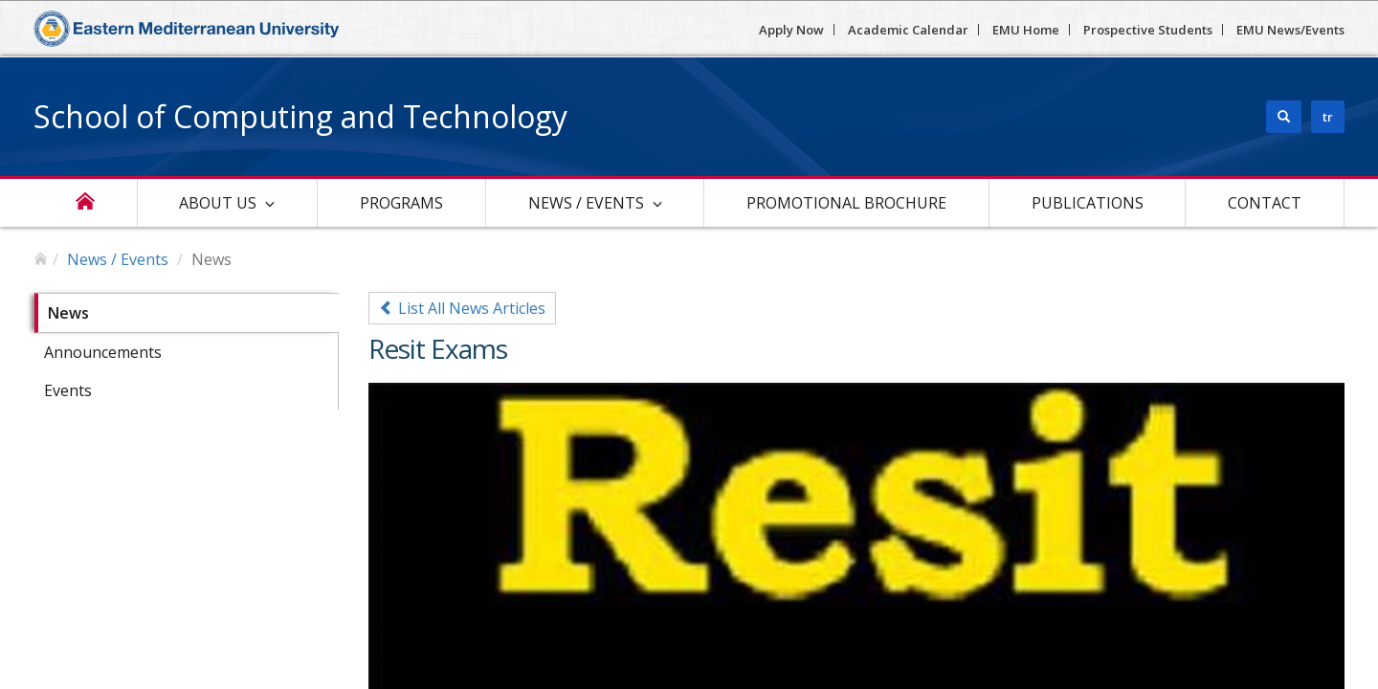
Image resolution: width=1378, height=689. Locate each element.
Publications (1088, 202)
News (68, 312)
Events (68, 390)
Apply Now (791, 29)
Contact (1264, 202)
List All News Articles (462, 308)
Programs (401, 202)
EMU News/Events (1290, 29)
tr (1327, 116)
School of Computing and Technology (300, 116)
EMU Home (1025, 29)
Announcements (103, 352)
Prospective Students (1147, 29)
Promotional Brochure (846, 202)
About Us (217, 202)
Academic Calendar (908, 29)
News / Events (586, 202)
